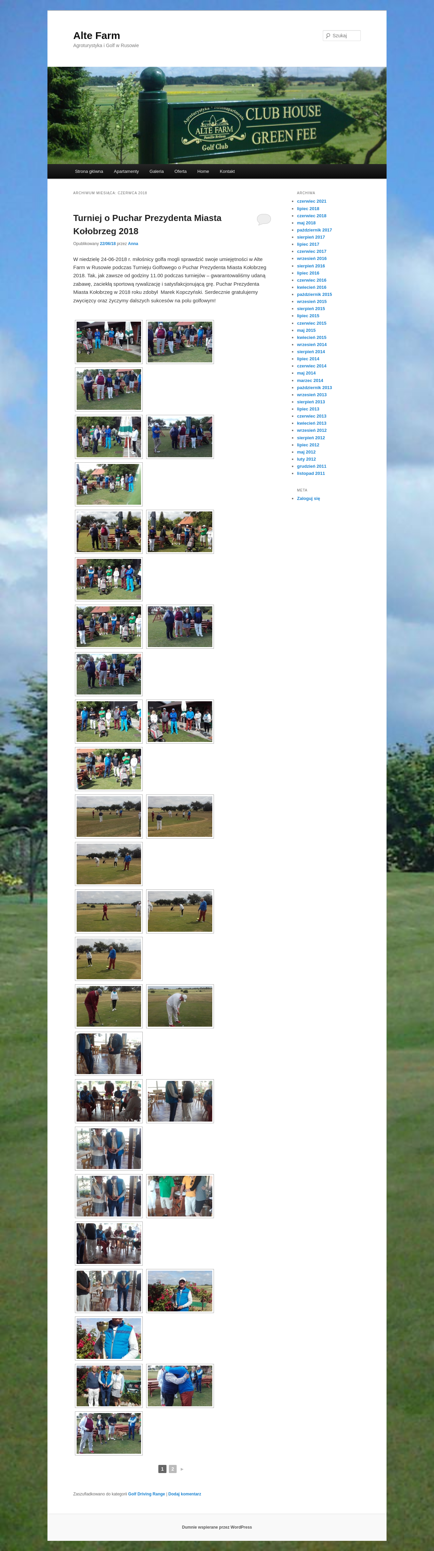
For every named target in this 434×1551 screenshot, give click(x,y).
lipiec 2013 (308, 408)
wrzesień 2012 (312, 430)
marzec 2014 (310, 380)
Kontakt (227, 171)
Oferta (180, 171)
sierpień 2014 (311, 351)
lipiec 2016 (308, 273)
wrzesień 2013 (312, 394)
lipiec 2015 (308, 315)
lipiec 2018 (308, 208)
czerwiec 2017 (312, 251)
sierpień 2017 (311, 237)
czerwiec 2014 (312, 365)
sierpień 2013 (311, 401)
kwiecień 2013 (312, 423)
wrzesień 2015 (312, 301)
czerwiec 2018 (312, 215)
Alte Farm (96, 35)
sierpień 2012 (311, 437)
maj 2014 (306, 373)
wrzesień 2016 (312, 258)
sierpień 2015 (311, 308)
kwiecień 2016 (312, 287)
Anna (133, 243)
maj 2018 (306, 222)
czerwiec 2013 (312, 416)
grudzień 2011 (312, 466)
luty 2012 (306, 459)
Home (203, 171)
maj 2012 (306, 452)
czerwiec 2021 (312, 201)
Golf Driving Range (146, 1494)
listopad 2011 (311, 473)
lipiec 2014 (308, 358)
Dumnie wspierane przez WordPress (217, 1527)
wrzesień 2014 (312, 344)
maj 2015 (306, 330)
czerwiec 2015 (312, 323)
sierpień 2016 (311, 265)
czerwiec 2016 (312, 280)
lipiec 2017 (308, 244)
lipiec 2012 (308, 444)
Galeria (157, 171)
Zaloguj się (308, 498)
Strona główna (89, 171)
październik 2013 (314, 387)
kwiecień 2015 (312, 337)
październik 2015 (314, 294)
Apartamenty (126, 171)
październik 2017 (314, 230)
